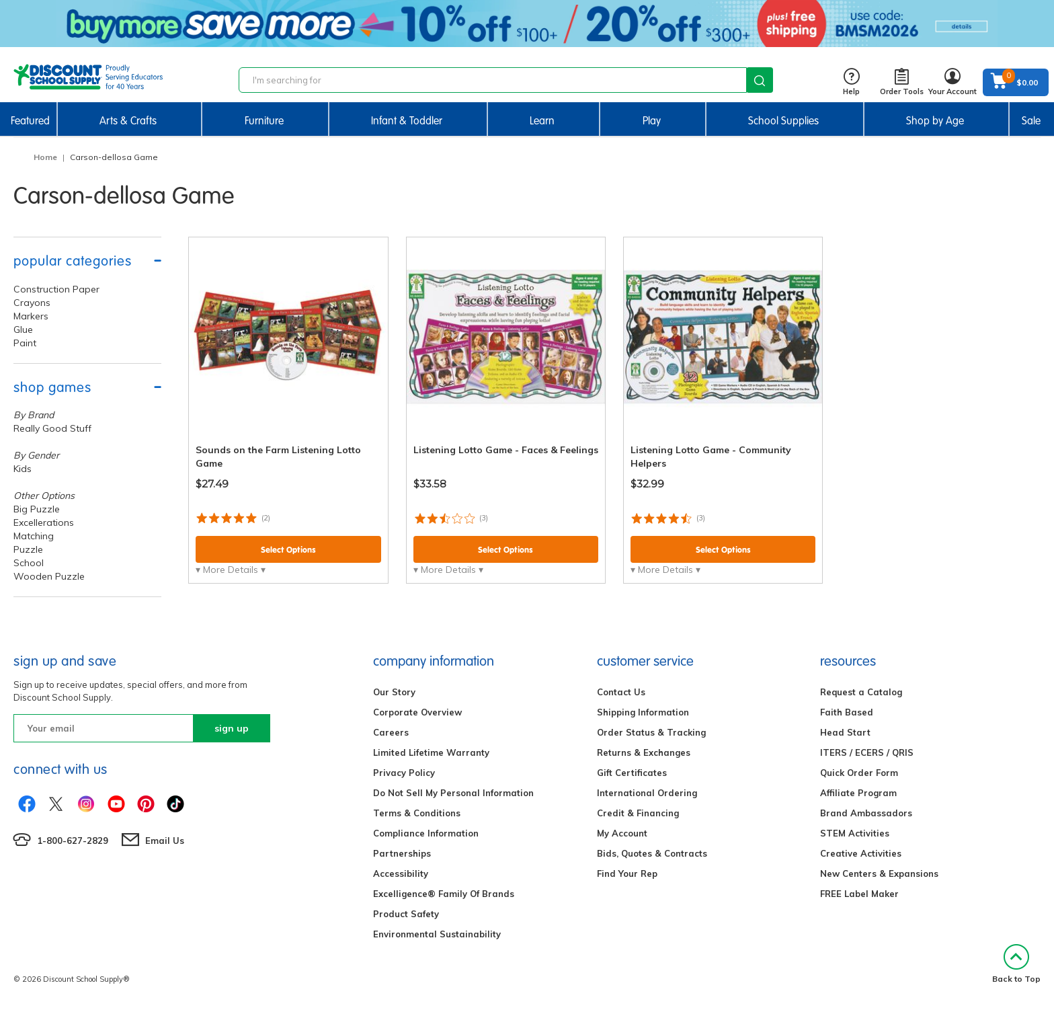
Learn (542, 120)
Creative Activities (860, 853)
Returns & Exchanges (643, 752)
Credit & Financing (638, 813)
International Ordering (647, 792)
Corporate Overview (417, 712)
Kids (22, 469)
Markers (30, 316)
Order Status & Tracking (651, 732)
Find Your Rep (627, 873)
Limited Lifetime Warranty (431, 752)
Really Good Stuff (52, 428)
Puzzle (28, 549)
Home (45, 157)
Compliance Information (426, 833)
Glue (23, 329)
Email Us (164, 840)
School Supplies (783, 120)
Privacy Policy (404, 772)
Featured (30, 120)
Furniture (264, 120)
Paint (24, 343)
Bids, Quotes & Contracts (652, 853)
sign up (231, 728)
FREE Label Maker (859, 893)
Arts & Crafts (128, 120)
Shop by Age (935, 120)
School (28, 563)
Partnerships (402, 853)
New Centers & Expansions (879, 873)
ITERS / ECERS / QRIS (867, 752)
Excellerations (43, 522)
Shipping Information (643, 712)
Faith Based (846, 712)
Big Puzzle (36, 509)
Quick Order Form (859, 772)
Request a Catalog (861, 692)
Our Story (394, 692)
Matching (33, 536)
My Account (622, 833)
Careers (391, 732)
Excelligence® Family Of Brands (443, 893)
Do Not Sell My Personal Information (453, 792)
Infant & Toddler (406, 120)
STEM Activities (854, 833)
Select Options (288, 550)
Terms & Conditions (416, 813)
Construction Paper (56, 289)
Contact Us (621, 692)
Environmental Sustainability (437, 934)
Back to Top (1016, 964)
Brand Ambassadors (866, 813)
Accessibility (400, 873)
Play (652, 120)
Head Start (845, 732)
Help (851, 82)
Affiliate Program (858, 792)
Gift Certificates (632, 772)
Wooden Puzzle (49, 576)
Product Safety (406, 913)
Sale (1031, 120)
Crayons (31, 303)
